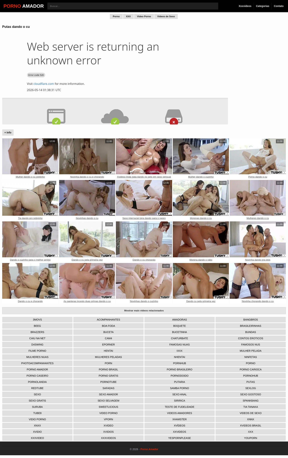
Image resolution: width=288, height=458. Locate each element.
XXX (128, 16)
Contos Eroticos (250, 338)
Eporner (108, 344)
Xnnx (250, 419)
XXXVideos (108, 438)
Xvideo (108, 425)
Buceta (108, 332)
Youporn (250, 438)
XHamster (179, 419)
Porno (116, 16)
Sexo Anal (179, 394)
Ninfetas (250, 357)
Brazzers (37, 332)
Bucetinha (179, 332)
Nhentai (179, 357)
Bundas (250, 332)
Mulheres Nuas (37, 357)
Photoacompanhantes (37, 363)
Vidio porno (37, 419)
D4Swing (37, 344)
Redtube (37, 388)
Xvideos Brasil (250, 425)
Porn (108, 363)
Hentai (108, 350)
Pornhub (179, 363)
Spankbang (250, 400)
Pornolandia (37, 381)
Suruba (37, 406)
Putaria (179, 381)
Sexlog (250, 388)
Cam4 (108, 338)
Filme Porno (37, 350)
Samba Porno (179, 388)
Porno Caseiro (37, 375)
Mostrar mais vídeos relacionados (144, 310)
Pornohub (250, 375)
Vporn (108, 419)
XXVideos (179, 431)
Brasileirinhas (250, 325)
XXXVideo (37, 438)
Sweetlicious (108, 406)
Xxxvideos (245, 6)
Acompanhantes (108, 319)
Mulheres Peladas (108, 357)
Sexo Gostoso (250, 394)
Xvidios (108, 431)
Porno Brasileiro (179, 369)
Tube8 (37, 413)
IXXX (180, 350)
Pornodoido (179, 375)
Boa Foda (108, 325)
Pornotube (108, 381)
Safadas (108, 388)
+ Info (7, 132)
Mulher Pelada (250, 350)
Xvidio (37, 431)
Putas (250, 381)
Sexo (37, 394)
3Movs (37, 319)
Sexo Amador (108, 394)
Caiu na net (37, 338)
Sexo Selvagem (108, 400)
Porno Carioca (251, 369)
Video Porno (144, 16)
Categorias (262, 6)
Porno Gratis (108, 375)
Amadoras (179, 319)
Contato (279, 6)
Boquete (179, 325)
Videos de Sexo (166, 16)
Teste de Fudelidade (179, 406)
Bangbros (250, 319)
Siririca (179, 400)
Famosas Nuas (179, 344)
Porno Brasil (108, 369)
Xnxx (37, 425)
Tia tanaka (250, 406)
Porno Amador (37, 369)
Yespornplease (179, 438)
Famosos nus (250, 344)
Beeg (37, 325)
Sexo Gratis (37, 400)
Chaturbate (179, 338)
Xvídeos (179, 425)
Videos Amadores (179, 413)
